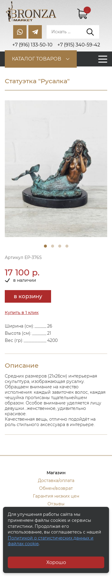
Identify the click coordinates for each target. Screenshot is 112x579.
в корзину (28, 296)
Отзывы (56, 504)
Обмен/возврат (56, 488)
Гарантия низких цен (56, 496)
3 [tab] (59, 246)
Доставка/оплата (56, 480)
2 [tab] (52, 246)
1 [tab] (45, 246)
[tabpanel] (56, 168)
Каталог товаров (36, 59)
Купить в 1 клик (22, 312)
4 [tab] (66, 246)
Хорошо (56, 562)
